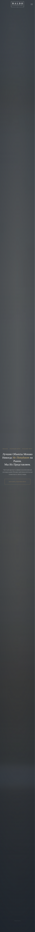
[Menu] (31, 4)
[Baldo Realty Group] (17, 4)
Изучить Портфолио (17, 482)
